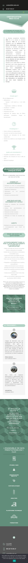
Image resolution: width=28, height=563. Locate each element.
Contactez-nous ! (13, 308)
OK (14, 560)
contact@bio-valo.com (11, 553)
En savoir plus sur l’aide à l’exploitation (13, 430)
